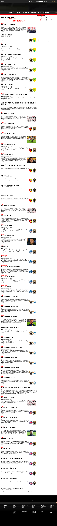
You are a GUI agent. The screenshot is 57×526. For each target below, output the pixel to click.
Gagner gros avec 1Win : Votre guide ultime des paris (14, 95)
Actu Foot (25, 500)
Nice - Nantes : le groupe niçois (8, 75)
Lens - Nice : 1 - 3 (5, 175)
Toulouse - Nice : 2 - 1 (6, 448)
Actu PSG (30, 500)
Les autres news (40, 15)
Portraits (14, 512)
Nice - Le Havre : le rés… (45, 36)
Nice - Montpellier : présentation (9, 357)
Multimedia (52, 505)
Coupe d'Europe (34, 510)
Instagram (33, 2)
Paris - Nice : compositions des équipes (10, 266)
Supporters (14, 513)
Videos (23, 510)
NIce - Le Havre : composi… (46, 40)
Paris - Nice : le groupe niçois (8, 277)
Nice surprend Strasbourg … (46, 18)
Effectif (23, 507)
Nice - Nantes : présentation (8, 65)
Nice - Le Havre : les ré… (46, 37)
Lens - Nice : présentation (7, 195)
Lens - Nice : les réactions (7, 155)
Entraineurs (14, 511)
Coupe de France (24, 511)
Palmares (33, 507)
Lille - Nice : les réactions (46, 25)
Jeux (41, 510)
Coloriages (34, 500)
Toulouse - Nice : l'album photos (9, 407)
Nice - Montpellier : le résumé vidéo (9, 306)
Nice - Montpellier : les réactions (9, 316)
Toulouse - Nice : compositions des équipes (11, 458)
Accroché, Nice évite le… (45, 38)
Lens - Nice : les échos (6, 216)
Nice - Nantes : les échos (7, 85)
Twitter (31, 2)
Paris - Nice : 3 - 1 (5, 257)
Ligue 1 (5, 507)
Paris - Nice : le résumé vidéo (8, 226)
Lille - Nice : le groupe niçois (46, 29)
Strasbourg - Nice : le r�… (45, 16)
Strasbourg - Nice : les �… (49, 23)
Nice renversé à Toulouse (7, 438)
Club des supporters (43, 506)
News (6, 14)
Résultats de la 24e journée (8, 398)
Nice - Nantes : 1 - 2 (5, 45)
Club (14, 505)
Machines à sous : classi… (46, 35)
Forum (51, 512)
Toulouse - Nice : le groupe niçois (9, 478)
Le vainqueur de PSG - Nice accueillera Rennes (12, 488)
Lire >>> (2, 31)
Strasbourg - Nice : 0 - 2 (49, 19)
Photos (51, 506)
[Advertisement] (36, 12)
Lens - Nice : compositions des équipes (10, 185)
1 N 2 (21, 2)
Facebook (29, 2)
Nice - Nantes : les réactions (8, 25)
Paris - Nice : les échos (6, 287)
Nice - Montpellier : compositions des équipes (12, 348)
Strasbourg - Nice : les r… (46, 17)
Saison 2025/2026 (25, 505)
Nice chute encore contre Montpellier (10, 328)
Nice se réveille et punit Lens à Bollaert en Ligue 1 (13, 165)
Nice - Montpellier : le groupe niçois (10, 367)
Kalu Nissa (47, 498)
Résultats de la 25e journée (8, 205)
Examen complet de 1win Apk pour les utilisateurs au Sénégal (16, 387)
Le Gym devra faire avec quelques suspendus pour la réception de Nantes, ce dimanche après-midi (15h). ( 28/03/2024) (15, 88)
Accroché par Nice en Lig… (45, 26)
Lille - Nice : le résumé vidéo (46, 24)
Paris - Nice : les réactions (7, 236)
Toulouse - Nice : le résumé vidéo (9, 417)
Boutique (25, 2)
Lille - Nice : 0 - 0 (44, 27)
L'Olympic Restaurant (30, 498)
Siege (14, 507)
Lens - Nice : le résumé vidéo (8, 145)
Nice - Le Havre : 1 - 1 (45, 39)
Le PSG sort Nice (5, 247)
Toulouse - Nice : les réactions (8, 427)
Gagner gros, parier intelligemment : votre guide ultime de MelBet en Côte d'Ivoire (18, 103)
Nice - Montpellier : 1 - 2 (7, 338)
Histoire (33, 506)
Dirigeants (14, 506)
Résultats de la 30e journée (45, 22)
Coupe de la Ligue (34, 512)
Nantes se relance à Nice (7, 35)
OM (27, 500)
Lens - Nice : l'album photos (7, 123)
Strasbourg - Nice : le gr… (49, 21)
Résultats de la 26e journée (8, 114)
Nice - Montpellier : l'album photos (9, 297)
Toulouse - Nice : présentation (8, 468)
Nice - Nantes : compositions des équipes (11, 55)
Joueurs (14, 510)
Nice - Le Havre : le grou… (46, 41)
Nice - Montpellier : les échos (8, 378)
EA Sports (14, 498)
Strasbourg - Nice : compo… (50, 20)
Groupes (42, 507)
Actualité (11, 12)
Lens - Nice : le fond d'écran (8, 133)
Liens (50, 510)
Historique (33, 505)
